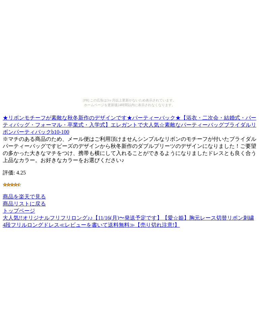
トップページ (19, 211)
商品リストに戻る (24, 204)
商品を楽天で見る (24, 196)
